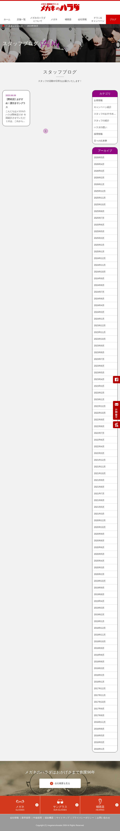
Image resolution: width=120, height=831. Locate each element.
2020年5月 (99, 554)
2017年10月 (100, 702)
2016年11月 (100, 722)
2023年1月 (99, 399)
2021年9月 (99, 480)
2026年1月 (99, 184)
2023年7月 (99, 359)
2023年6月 (99, 366)
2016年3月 (99, 742)
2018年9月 (99, 648)
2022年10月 (100, 413)
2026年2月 (99, 177)
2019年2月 (99, 614)
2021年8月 (99, 487)
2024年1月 (99, 318)
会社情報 (82, 19)
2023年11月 (100, 332)
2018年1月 (99, 681)
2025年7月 (99, 218)
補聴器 (68, 19)
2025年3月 (99, 238)
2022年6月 (99, 439)
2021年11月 (100, 466)
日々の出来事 (100, 140)
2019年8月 (99, 594)
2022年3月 (99, 453)
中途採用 (37, 817)
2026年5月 (99, 157)
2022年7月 (99, 433)
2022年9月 (99, 419)
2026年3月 (99, 171)
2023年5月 (99, 372)
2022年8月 (99, 426)
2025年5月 (99, 231)
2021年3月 (99, 513)
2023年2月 (99, 392)
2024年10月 (100, 271)
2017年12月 (100, 688)
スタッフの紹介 (101, 120)
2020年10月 (100, 527)
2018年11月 (100, 634)
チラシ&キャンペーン (97, 19)
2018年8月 (99, 655)
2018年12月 (100, 628)
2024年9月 (99, 278)
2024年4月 (99, 305)
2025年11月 (100, 197)
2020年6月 (99, 547)
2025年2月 (99, 245)
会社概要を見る (60, 783)
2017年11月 (100, 695)
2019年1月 (99, 621)
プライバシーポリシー (83, 817)
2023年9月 (99, 345)
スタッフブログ (15, 26)
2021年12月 (100, 460)
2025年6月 (99, 224)
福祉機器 (49, 817)
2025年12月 (100, 191)
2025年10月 (100, 204)
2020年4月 (99, 560)
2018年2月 (99, 675)
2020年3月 (99, 567)
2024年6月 (99, 298)
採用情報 (98, 134)
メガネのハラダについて (37, 19)
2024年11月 (100, 265)
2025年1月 (99, 251)
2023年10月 (100, 339)
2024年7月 (99, 292)
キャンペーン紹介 (102, 107)
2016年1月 (99, 749)
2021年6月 (99, 500)
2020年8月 (99, 540)
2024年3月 (99, 312)
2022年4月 (99, 446)
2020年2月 (99, 574)
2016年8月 (99, 729)
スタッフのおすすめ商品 (105, 114)
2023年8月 (99, 352)
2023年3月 (99, 386)
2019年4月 (99, 601)
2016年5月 (99, 735)
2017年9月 (99, 708)
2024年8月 (99, 285)
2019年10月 (100, 581)
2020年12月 (100, 520)
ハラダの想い (100, 127)
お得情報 (98, 100)
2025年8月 (99, 211)
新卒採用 (26, 817)
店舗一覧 (21, 19)
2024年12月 (100, 258)
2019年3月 (99, 608)
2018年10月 (100, 641)
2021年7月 (99, 493)
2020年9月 (99, 534)
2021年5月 (99, 507)
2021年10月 (100, 473)
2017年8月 (99, 715)
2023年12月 (100, 325)
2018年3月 (99, 668)
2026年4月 (99, 164)
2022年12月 (100, 406)
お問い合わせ (103, 817)
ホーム (7, 19)
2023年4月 (99, 379)
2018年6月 (99, 661)
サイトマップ (62, 817)
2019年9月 (99, 587)
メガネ (54, 19)
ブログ (113, 19)
